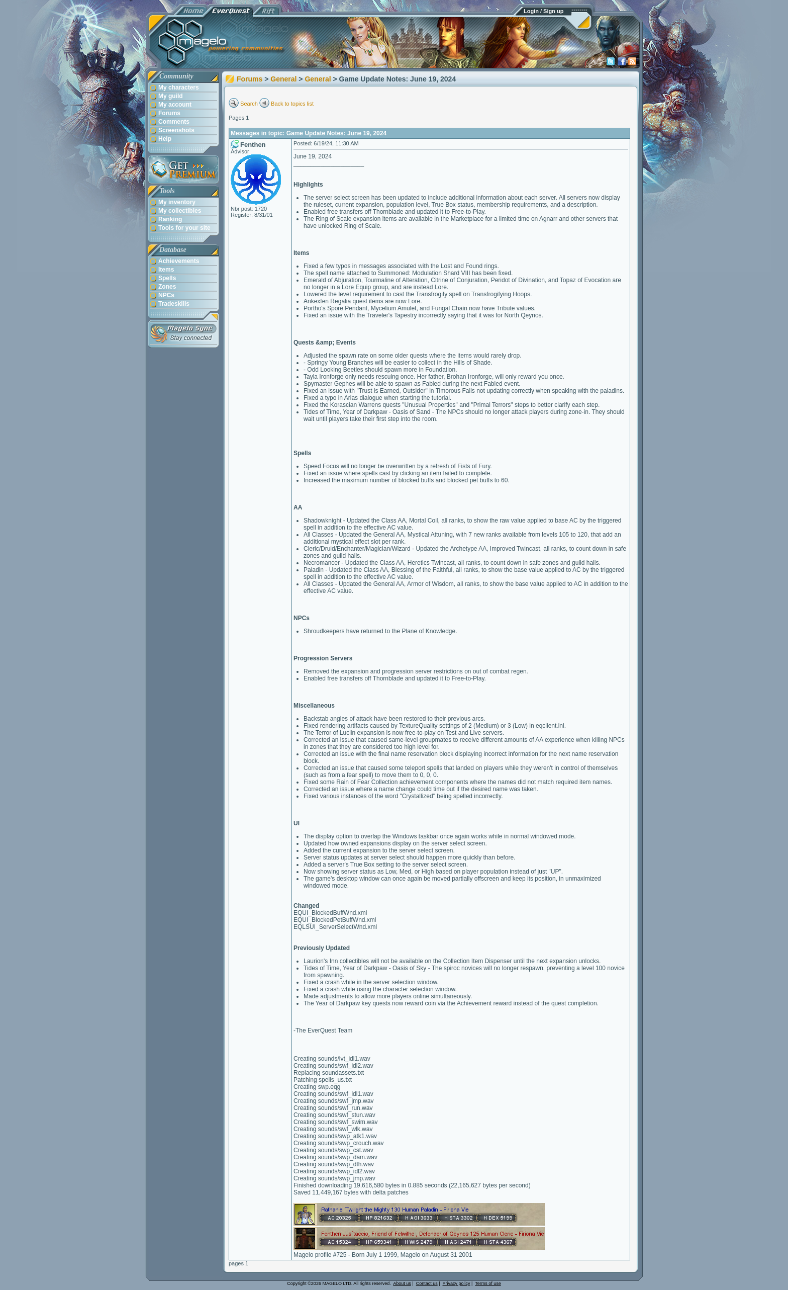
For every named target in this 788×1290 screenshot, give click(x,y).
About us (402, 1283)
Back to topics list (292, 104)
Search (249, 104)
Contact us (427, 1283)
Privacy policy (456, 1283)
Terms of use (488, 1283)
